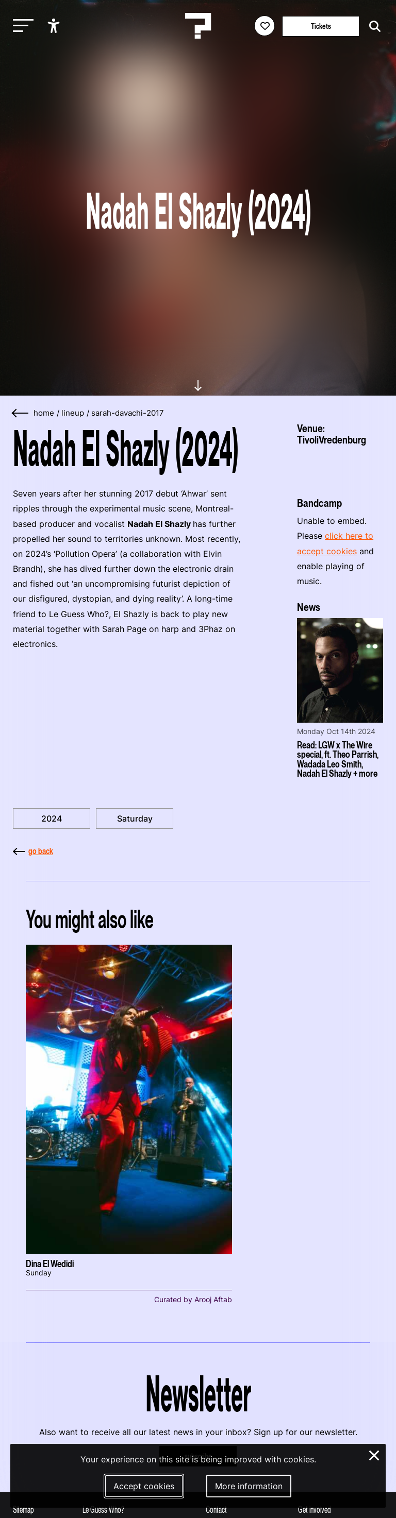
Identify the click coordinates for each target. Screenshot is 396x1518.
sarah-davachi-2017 (127, 413)
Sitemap (23, 1509)
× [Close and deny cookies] (374, 1454)
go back (33, 851)
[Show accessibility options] (55, 25)
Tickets (321, 26)
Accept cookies (143, 1486)
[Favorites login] (264, 25)
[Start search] (372, 27)
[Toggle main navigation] (20, 26)
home (44, 413)
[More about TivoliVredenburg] (340, 467)
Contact (216, 1509)
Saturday (135, 818)
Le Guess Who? (103, 1509)
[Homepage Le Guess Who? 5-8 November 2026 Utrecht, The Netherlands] (198, 26)
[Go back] (20, 413)
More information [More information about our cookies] (249, 1486)
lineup (72, 413)
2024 (51, 818)
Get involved (314, 1509)
